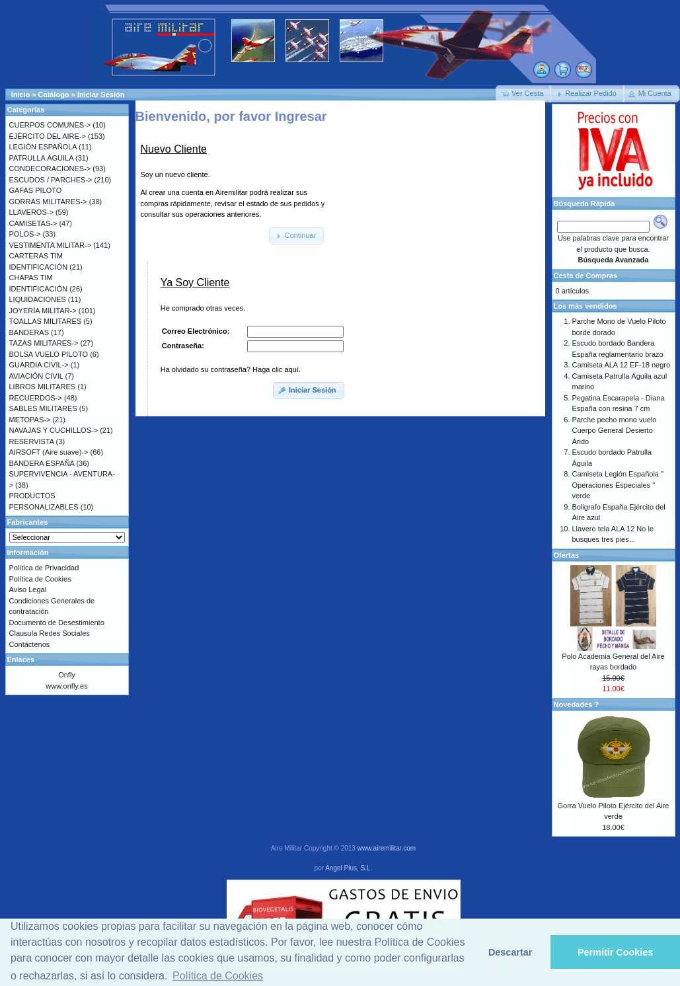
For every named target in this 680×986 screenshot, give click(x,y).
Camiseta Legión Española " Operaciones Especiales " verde (617, 485)
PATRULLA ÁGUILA (41, 158)
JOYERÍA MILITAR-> (43, 311)
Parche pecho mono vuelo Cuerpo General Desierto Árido (614, 430)
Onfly (66, 675)
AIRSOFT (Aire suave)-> (49, 452)
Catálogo (53, 94)
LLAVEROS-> (31, 212)
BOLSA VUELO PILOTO (49, 354)
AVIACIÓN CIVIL (36, 376)
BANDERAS (29, 332)
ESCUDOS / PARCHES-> (51, 180)
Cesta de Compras (586, 276)
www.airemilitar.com (387, 848)
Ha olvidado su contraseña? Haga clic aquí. (231, 369)
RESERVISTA (31, 441)
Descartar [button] (510, 952)
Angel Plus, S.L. (348, 868)
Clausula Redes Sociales (49, 633)
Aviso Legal (28, 589)
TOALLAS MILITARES (45, 321)
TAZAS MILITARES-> (44, 343)
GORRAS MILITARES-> (48, 202)
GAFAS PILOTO (35, 190)
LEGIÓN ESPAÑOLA (43, 147)
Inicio (20, 94)
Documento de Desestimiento (56, 622)
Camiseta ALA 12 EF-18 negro (621, 365)
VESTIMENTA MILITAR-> (50, 245)
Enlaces (21, 660)
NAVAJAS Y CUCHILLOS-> (53, 430)
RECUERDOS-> (35, 398)
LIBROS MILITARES (42, 387)
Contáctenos (29, 644)
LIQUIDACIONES (37, 299)
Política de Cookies (40, 579)
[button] (523, 93)
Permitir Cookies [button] (615, 952)
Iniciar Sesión (101, 94)
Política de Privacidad (44, 568)
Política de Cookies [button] (217, 975)
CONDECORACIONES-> (50, 168)
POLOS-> (25, 234)
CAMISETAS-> (33, 223)
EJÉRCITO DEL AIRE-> (47, 136)
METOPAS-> (30, 420)
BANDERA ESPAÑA (42, 463)
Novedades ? (576, 704)
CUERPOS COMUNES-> (50, 125)
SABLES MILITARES (43, 408)
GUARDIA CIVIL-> (39, 365)
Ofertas (567, 555)
